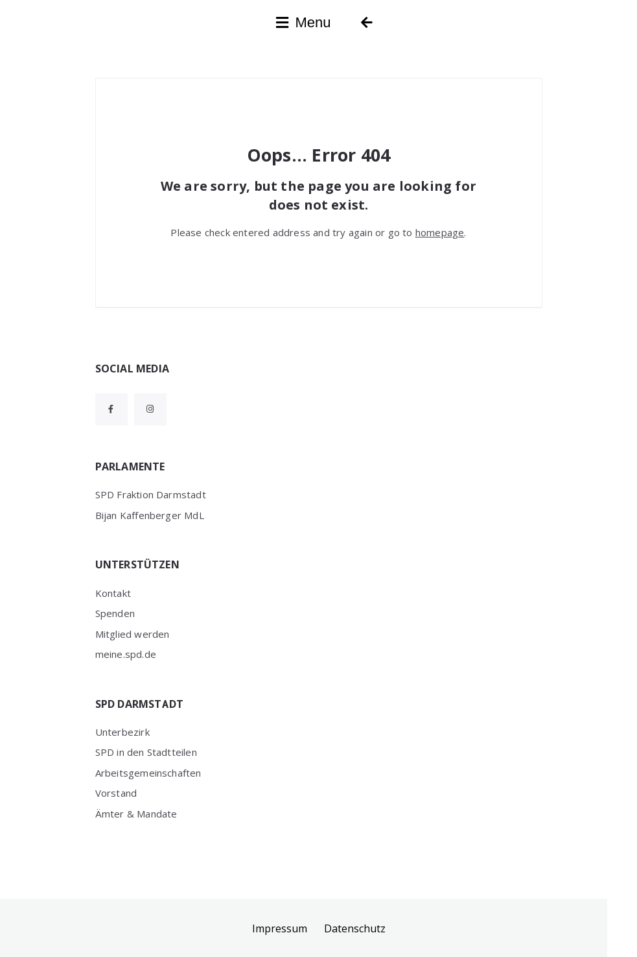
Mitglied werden (132, 633)
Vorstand (116, 792)
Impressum (279, 928)
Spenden (115, 613)
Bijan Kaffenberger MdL (149, 515)
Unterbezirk (122, 731)
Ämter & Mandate (136, 813)
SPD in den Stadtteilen (146, 751)
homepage (440, 232)
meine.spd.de (125, 654)
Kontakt (113, 593)
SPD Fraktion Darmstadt (150, 494)
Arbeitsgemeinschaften (148, 772)
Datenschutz (355, 928)
